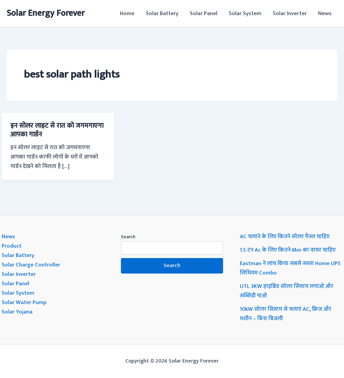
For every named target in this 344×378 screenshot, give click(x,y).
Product (12, 246)
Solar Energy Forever (46, 13)
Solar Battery (162, 13)
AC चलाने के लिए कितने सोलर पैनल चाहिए (285, 236)
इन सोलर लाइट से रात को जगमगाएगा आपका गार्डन (56, 130)
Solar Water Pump (24, 302)
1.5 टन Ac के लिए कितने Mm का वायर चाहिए (288, 250)
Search (128, 237)
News (325, 13)
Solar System (245, 13)
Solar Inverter (290, 13)
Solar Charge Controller (31, 264)
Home (127, 13)
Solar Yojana (17, 312)
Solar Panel (203, 13)
